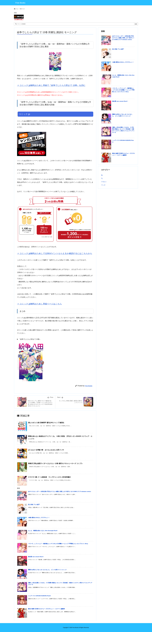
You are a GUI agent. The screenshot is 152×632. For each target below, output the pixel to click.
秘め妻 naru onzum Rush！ (36, 556)
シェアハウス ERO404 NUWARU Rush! (39, 595)
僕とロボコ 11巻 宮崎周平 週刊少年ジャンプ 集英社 (46, 422)
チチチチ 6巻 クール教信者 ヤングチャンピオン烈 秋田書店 (49, 477)
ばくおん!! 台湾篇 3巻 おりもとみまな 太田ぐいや (46, 450)
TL (102, 178)
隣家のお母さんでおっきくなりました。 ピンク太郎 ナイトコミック (47, 569)
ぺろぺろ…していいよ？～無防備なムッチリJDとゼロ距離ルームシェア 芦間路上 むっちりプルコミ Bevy (58, 543)
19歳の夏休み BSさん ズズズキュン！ (39, 517)
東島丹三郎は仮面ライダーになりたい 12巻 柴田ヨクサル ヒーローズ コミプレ (55, 463)
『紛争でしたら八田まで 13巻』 (30, 339)
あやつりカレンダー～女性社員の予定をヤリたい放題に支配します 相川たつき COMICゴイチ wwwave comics (59, 491)
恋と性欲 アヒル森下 (34, 504)
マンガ (23, 8)
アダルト (104, 181)
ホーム (16, 8)
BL (102, 175)
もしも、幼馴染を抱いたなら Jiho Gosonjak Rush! (42, 530)
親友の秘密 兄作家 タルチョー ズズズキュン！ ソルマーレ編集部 (46, 609)
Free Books (88, 386)
